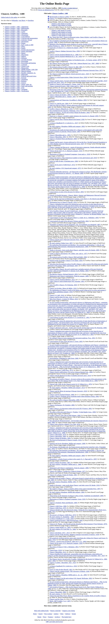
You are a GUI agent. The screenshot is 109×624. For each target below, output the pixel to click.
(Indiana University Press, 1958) (65, 51)
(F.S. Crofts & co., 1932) (63, 566)
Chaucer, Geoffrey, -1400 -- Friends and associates (19, 50)
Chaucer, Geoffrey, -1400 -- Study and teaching (19, 86)
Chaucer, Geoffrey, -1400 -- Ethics (15, 46)
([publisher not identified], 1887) (75, 224)
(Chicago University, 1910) (68, 391)
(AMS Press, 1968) (58, 506)
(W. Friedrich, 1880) (62, 405)
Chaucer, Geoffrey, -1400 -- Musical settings (18, 71)
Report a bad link (55, 610)
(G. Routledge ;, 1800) (62, 517)
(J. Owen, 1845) (66, 341)
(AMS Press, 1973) (61, 370)
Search (40, 614)
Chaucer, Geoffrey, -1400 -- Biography (16, 30)
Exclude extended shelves (69, 8)
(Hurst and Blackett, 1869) (63, 138)
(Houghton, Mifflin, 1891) (63, 482)
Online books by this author (9, 17)
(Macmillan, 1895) (58, 137)
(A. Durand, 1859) (74, 116)
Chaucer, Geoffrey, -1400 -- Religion (15, 81)
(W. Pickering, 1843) (63, 285)
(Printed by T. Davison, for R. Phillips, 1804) (75, 270)
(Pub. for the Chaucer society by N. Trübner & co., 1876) (71, 384)
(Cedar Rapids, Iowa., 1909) (73, 412)
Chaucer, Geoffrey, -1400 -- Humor (15, 53)
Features (50, 617)
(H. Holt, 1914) (61, 297)
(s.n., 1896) (68, 541)
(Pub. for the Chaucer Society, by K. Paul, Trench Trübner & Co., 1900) (77, 379)
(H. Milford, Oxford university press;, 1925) (69, 74)
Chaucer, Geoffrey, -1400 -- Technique (16, 89)
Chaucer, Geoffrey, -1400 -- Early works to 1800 (19, 45)
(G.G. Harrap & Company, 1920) (66, 543)
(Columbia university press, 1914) (70, 375)
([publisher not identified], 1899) (76, 496)
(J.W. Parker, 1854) (66, 260)
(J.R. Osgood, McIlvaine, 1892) (71, 578)
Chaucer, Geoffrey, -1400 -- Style (14, 87)
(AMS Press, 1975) (58, 508)
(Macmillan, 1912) (58, 552)
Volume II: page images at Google (61, 25)
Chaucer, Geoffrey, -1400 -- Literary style (17, 66)
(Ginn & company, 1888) (69, 468)
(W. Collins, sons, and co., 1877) (69, 253)
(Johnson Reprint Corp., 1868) (71, 372)
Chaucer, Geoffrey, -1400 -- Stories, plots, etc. (18, 84)
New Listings (48, 614)
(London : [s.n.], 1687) (60, 601)
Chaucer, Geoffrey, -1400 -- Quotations (16, 79)
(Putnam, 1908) (62, 394)
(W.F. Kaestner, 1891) (67, 281)
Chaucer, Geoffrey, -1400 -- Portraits (15, 78)
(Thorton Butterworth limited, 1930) (67, 119)
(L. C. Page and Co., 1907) (73, 459)
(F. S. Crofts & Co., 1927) (64, 123)
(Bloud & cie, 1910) (61, 109)
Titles (61, 614)
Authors (56, 614)
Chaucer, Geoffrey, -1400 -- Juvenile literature (18, 59)
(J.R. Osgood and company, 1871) (65, 168)
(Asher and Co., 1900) (66, 86)
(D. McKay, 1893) (67, 192)
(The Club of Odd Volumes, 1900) (65, 415)
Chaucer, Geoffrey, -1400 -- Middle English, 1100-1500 (21, 69)
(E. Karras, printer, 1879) (75, 60)
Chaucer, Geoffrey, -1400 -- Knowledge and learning (20, 63)
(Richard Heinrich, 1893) (64, 274)
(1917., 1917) (60, 533)
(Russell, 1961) (61, 569)
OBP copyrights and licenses (54, 621)
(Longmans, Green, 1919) (68, 499)
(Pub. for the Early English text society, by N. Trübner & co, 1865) (77, 332)
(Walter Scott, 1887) (61, 243)
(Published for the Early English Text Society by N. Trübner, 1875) (77, 322)
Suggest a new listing (68, 610)
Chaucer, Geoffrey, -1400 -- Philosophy (16, 74)
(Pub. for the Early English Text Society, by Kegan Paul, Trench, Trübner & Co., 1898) (77, 430)
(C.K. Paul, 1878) (65, 424)
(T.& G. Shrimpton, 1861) (64, 547)
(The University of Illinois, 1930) (69, 571)
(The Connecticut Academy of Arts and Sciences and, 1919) (73, 158)
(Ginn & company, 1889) (69, 276)
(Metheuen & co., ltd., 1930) (66, 56)
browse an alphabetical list (46, 10)
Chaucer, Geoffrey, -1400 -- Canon (15, 31)
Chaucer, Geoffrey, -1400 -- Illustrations (16, 55)
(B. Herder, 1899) (74, 250)
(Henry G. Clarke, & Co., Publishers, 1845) (74, 217)
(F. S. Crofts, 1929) (62, 518)
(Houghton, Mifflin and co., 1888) (65, 464)
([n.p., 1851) (72, 338)
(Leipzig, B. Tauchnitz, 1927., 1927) (76, 554)
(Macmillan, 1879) (58, 434)
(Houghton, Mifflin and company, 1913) (67, 387)
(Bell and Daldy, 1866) (68, 257)
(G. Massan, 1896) (77, 172)
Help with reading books (41, 610)
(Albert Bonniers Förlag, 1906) (74, 396)
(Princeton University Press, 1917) (76, 70)
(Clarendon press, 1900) (64, 161)
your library (21, 20)
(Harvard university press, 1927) (77, 143)
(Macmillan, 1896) (58, 436)
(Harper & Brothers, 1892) (70, 112)
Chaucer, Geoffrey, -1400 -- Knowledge (16, 61)
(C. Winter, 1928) (65, 84)
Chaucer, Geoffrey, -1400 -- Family (15, 48)
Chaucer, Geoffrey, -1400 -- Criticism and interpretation (21, 38)
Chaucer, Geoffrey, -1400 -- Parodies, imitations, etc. (20, 73)
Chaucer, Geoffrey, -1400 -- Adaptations (16, 26)
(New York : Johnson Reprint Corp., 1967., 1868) (74, 63)
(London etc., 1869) (78, 349)
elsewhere (31, 20)
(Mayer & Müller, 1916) (63, 288)
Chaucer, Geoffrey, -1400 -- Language (16, 64)
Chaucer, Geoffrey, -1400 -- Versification (17, 91)
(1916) (66, 440)
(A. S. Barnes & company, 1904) (66, 47)
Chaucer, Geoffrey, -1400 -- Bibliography (17, 28)
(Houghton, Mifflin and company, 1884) (67, 455)
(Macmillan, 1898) (64, 400)
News (44, 617)
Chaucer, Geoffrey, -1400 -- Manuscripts (17, 68)
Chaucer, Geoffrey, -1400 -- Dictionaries (17, 41)
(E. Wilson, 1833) (64, 299)
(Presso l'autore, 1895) (75, 130)
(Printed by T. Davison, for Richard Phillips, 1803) (76, 212)
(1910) (56, 550)
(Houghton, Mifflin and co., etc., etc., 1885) (68, 575)
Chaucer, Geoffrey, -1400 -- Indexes (15, 56)
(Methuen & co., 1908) (64, 54)
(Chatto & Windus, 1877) (68, 471)
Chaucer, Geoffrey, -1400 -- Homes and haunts (18, 51)
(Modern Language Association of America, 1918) (74, 534)
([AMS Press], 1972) (62, 165)
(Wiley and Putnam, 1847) (78, 264)
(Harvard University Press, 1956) (66, 239)
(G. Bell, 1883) (66, 67)
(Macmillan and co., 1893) (60, 135)
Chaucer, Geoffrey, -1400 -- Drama (15, 43)
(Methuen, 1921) (62, 279)
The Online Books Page (54, 3)
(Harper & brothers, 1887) (60, 462)
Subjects (67, 614)
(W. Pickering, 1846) (78, 328)
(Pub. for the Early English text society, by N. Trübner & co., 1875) (76, 205)
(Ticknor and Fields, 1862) (69, 221)
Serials (74, 614)
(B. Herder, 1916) (75, 485)
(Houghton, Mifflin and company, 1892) (67, 126)
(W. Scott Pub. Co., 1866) (63, 529)
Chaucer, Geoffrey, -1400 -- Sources (15, 83)
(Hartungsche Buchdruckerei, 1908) (76, 245)
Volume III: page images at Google (61, 34)
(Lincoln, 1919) (63, 202)
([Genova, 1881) (71, 408)
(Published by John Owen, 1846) (64, 358)
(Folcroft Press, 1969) (66, 520)
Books (39, 617)
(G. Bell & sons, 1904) (59, 103)
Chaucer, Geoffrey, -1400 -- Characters (16, 33)
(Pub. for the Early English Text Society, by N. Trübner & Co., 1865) (77, 364)
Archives (57, 617)
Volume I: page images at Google (61, 23)
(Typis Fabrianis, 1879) (78, 524)
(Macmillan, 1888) (58, 592)
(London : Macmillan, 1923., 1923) (63, 562)
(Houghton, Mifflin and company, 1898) (67, 443)
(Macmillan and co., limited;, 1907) (63, 96)
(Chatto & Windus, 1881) (63, 475)
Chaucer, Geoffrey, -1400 (60, 13)
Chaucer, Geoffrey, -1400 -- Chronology (16, 35)
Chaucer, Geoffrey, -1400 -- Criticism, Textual (18, 40)
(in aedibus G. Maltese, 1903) (68, 100)
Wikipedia (15, 20)
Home (35, 614)
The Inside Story (67, 617)
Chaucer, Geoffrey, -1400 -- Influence (16, 58)
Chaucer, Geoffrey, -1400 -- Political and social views (20, 76)
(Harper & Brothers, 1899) (60, 438)
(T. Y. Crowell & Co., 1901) (69, 317)
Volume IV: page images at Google (61, 35)
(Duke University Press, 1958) (68, 77)
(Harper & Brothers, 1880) (60, 95)
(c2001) (59, 16)
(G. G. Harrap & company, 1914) (66, 151)
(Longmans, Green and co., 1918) (70, 154)
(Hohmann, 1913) (65, 110)
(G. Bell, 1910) (57, 295)
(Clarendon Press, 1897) (75, 489)
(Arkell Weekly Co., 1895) (60, 527)
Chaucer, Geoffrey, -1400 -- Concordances (17, 36)
